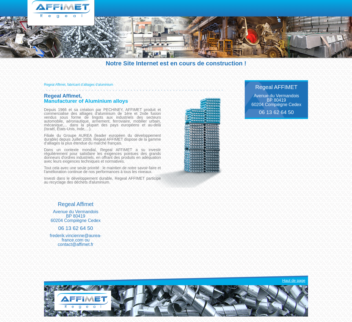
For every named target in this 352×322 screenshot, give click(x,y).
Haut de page (293, 280)
